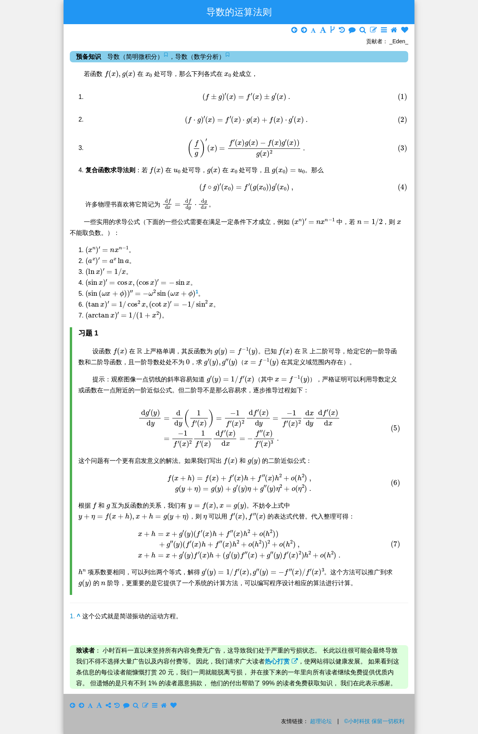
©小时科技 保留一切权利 (374, 721)
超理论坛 (321, 721)
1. (75, 616)
